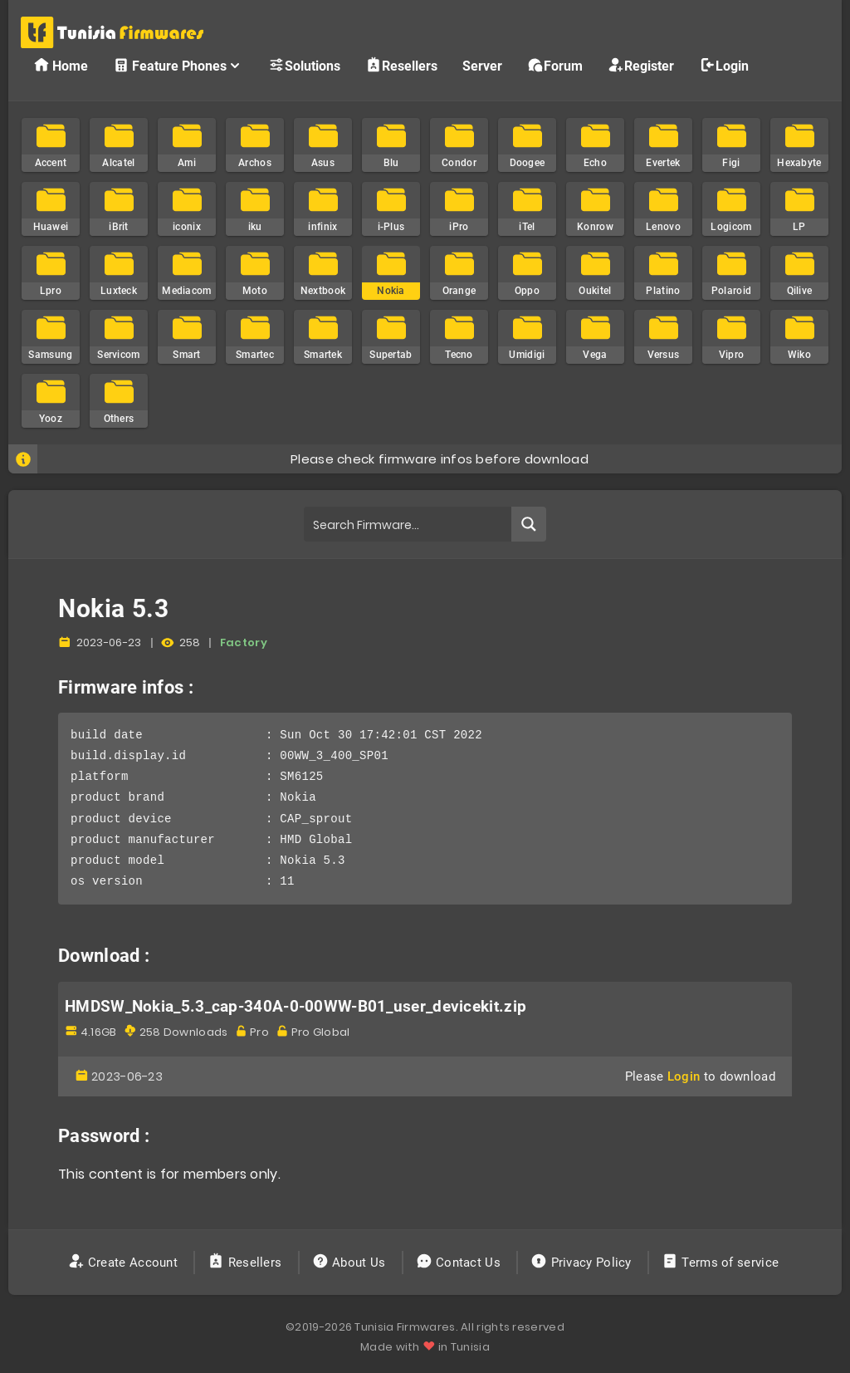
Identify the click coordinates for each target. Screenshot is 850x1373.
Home (60, 65)
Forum (555, 65)
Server (482, 66)
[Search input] (408, 524)
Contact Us (460, 1262)
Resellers (401, 65)
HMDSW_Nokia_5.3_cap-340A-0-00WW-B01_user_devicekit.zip (295, 1007)
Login (724, 65)
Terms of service (722, 1262)
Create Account (125, 1262)
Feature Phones (178, 65)
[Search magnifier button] (528, 524)
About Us (350, 1262)
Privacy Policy (582, 1262)
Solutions (304, 65)
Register (641, 65)
